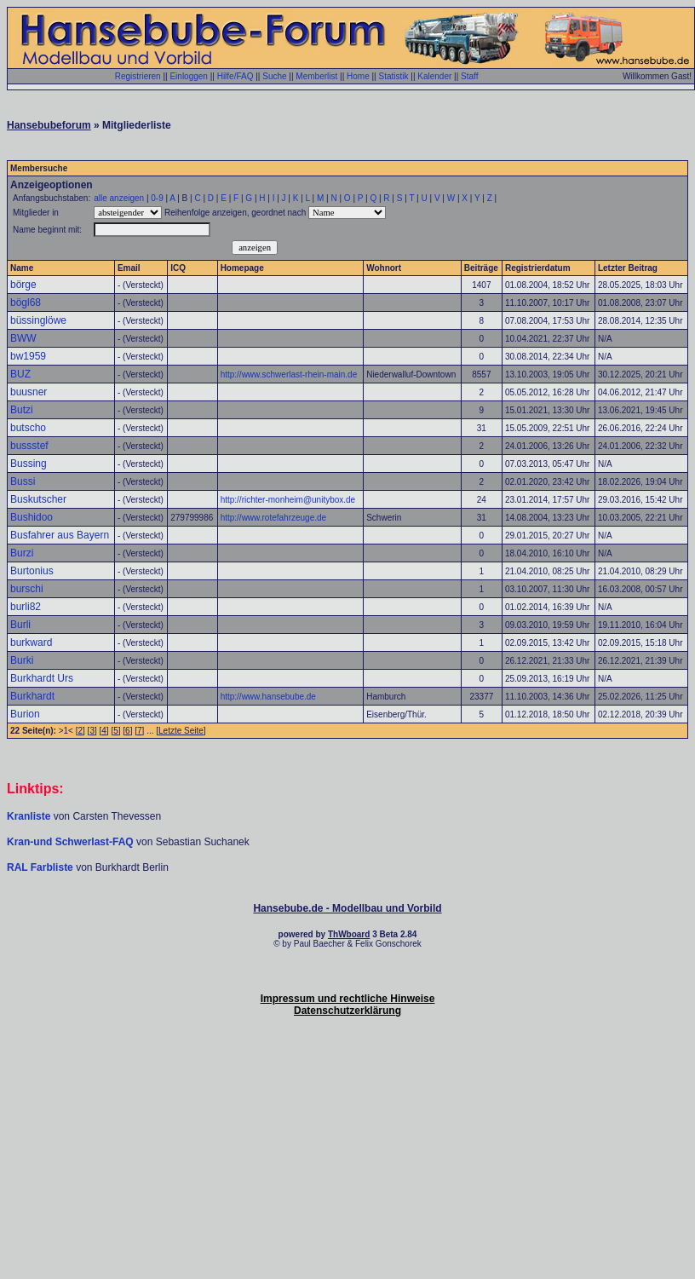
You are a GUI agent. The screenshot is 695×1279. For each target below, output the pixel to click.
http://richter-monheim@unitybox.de (288, 499)
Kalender (434, 76)
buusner (28, 392)
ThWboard (349, 934)
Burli (20, 625)
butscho (28, 428)
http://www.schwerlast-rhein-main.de (289, 374)
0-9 (157, 198)
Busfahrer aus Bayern (59, 535)
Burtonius (32, 571)
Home (358, 76)
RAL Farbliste (41, 867)
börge (23, 285)
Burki (21, 660)
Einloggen (188, 76)
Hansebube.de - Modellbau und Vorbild (347, 908)
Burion (25, 714)
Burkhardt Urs (41, 678)
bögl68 (25, 302)
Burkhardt (32, 696)
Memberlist (316, 76)
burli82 (25, 607)
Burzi (21, 553)
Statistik (393, 76)
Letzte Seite (181, 730)
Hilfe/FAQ (235, 76)
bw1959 (28, 356)
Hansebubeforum (49, 125)
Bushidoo (31, 517)
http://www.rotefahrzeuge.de (274, 517)
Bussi (22, 481)
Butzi (21, 410)
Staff (469, 76)
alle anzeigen (119, 198)
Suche (274, 76)
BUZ (20, 374)
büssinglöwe (38, 320)
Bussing (28, 464)
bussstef (29, 446)
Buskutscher (38, 499)
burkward (31, 642)
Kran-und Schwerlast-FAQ (71, 842)
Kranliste (28, 816)
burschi (26, 589)
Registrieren (138, 76)
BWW (23, 338)
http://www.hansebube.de (268, 696)
